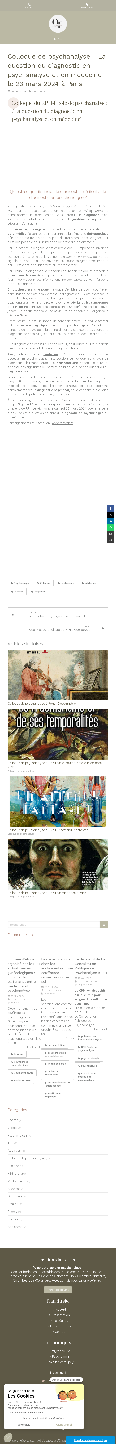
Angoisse (14, 1189)
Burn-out (14, 1219)
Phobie (12, 1211)
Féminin (13, 1204)
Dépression (16, 1196)
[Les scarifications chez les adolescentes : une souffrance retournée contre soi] (58, 948)
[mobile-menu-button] (58, 39)
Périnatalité (16, 1173)
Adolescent (16, 1227)
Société (13, 1120)
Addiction (14, 1150)
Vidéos (12, 1128)
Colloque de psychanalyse (26, 1158)
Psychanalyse (17, 1135)
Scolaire (13, 1166)
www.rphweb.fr (62, 423)
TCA (10, 1143)
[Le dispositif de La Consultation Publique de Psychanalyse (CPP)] (91, 948)
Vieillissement (17, 1181)
